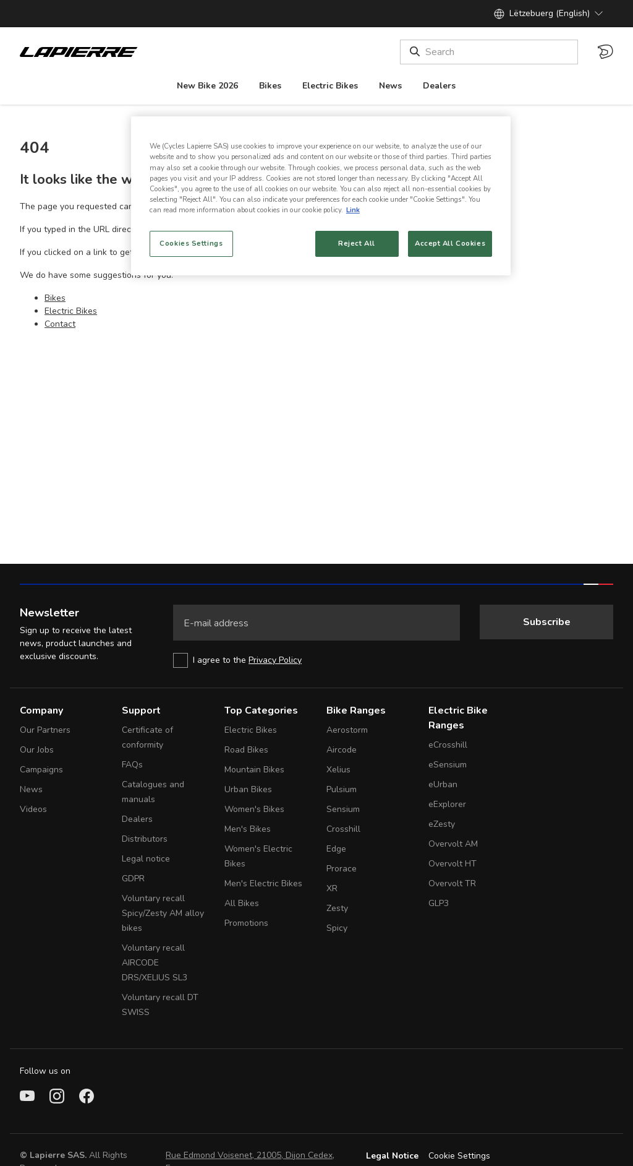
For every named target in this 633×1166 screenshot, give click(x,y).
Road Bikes (246, 750)
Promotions (246, 923)
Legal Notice (392, 1156)
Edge (336, 849)
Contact (60, 324)
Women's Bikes (254, 809)
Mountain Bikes (254, 769)
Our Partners (45, 730)
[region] (321, 195)
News (31, 789)
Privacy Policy (275, 660)
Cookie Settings (459, 1156)
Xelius (338, 769)
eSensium (447, 765)
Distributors (145, 839)
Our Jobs (37, 750)
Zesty (337, 908)
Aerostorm (347, 730)
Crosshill (343, 829)
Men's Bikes (247, 829)
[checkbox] (316, 660)
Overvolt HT (452, 864)
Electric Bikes (71, 311)
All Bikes (241, 903)
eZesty (441, 824)
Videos (33, 809)
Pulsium (341, 789)
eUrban (442, 784)
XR (332, 888)
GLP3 (438, 903)
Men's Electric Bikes (263, 883)
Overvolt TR (452, 883)
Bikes (55, 298)
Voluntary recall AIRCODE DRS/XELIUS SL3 (154, 962)
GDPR (133, 878)
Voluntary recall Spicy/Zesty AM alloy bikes (163, 913)
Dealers (137, 819)
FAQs (132, 765)
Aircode (341, 750)
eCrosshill (447, 745)
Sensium (343, 809)
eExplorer (447, 804)
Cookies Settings (191, 243)
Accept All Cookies (450, 243)
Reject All (356, 243)
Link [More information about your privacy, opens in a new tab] (353, 210)
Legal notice (146, 859)
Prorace (341, 868)
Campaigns (41, 769)
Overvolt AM (453, 844)
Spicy (336, 928)
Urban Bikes (248, 789)
